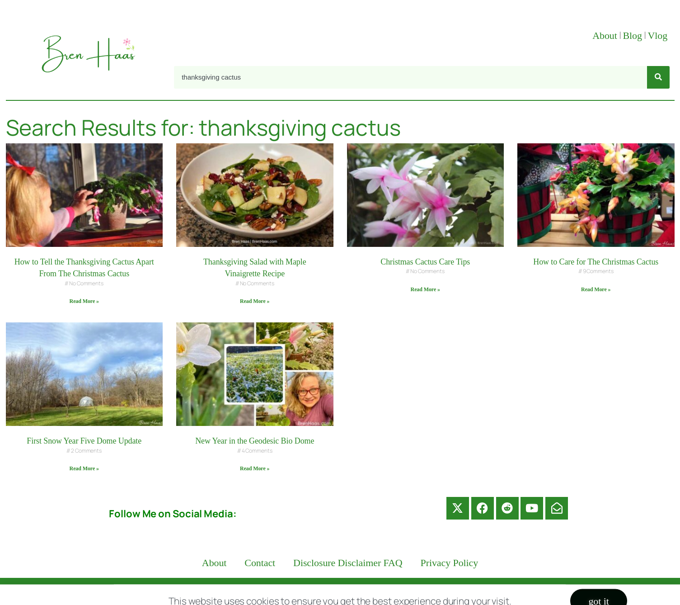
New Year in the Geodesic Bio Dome (254, 440)
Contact (259, 562)
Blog (632, 35)
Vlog (658, 35)
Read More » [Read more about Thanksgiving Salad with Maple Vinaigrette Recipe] (254, 301)
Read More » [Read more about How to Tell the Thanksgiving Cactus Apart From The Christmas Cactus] (84, 301)
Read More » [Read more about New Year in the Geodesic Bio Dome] (254, 468)
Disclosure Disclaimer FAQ (348, 562)
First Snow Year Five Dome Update (84, 440)
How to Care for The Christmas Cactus (595, 261)
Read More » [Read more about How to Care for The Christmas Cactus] (595, 289)
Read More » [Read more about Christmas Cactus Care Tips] (425, 289)
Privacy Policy (449, 562)
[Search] (658, 77)
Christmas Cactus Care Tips (425, 261)
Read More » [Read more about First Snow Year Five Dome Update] (84, 468)
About (604, 35)
